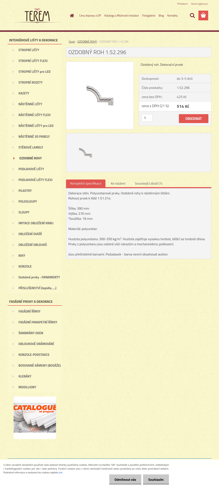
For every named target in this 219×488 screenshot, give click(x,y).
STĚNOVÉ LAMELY (30, 147)
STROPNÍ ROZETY (30, 82)
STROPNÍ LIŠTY (28, 50)
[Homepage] (71, 15)
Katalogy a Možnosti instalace (121, 15)
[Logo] (37, 15)
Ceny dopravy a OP (90, 15)
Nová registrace (199, 4)
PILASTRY (25, 190)
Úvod (72, 41)
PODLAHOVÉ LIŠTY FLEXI (35, 179)
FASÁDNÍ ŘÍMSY (29, 311)
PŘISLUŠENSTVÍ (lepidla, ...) (37, 288)
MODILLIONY (27, 387)
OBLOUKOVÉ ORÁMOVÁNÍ (36, 343)
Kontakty (172, 15)
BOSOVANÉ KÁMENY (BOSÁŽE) (39, 365)
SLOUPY (23, 212)
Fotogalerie (148, 15)
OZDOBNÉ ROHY (30, 158)
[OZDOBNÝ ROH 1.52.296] (99, 63)
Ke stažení (118, 183)
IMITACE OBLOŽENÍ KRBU (35, 223)
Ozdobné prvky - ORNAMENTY (39, 277)
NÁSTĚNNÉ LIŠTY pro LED (35, 125)
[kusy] (147, 118)
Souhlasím (156, 479)
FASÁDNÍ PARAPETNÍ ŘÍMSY (37, 322)
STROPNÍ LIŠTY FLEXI (33, 60)
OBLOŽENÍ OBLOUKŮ (32, 244)
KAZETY (23, 93)
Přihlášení (182, 4)
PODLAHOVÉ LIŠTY (31, 169)
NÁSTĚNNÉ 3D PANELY (34, 136)
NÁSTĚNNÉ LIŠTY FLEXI (34, 114)
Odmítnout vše (125, 479)
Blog (161, 15)
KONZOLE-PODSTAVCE (33, 354)
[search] (192, 15)
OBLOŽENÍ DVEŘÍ (30, 233)
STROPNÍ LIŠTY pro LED (34, 71)
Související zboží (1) (148, 183)
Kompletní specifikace (85, 183)
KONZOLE (25, 266)
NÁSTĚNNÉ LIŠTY (30, 104)
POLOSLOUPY (27, 201)
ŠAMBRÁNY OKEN (30, 333)
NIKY (21, 255)
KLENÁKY (24, 376)
